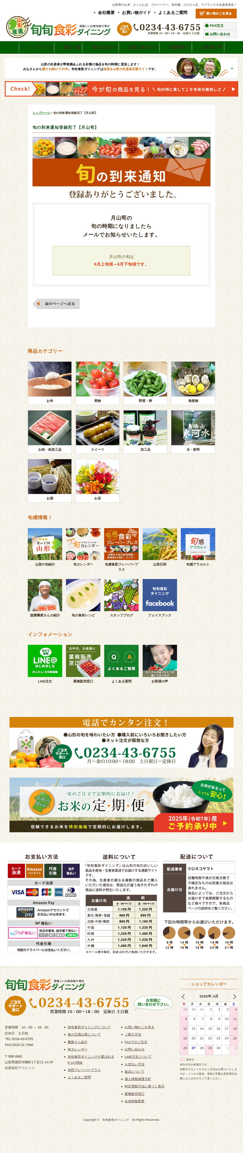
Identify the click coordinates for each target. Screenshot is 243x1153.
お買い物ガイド (136, 12)
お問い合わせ (220, 34)
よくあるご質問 (172, 12)
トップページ (41, 124)
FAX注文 (217, 25)
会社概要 (106, 12)
